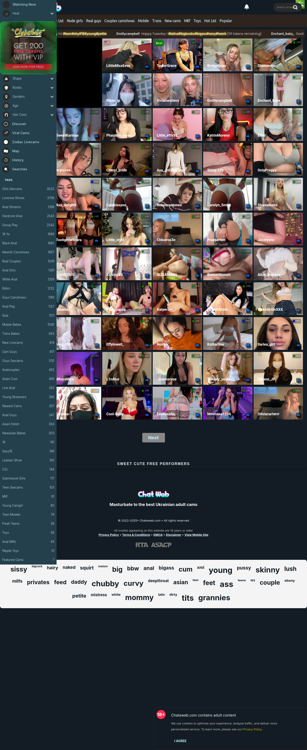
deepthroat (158, 581)
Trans (156, 21)
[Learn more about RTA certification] (142, 545)
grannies (214, 597)
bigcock (37, 566)
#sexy (227, 34)
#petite (118, 34)
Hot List (57, 21)
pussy (244, 568)
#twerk (237, 34)
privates (38, 582)
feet (209, 583)
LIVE (147, 42)
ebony (290, 580)
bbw (133, 568)
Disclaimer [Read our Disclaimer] (173, 534)
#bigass (217, 34)
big (117, 569)
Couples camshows (119, 21)
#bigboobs (203, 34)
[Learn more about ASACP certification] (161, 545)
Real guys (93, 21)
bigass (166, 568)
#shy (92, 34)
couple (270, 582)
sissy (18, 569)
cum (185, 569)
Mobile (143, 21)
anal (148, 568)
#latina (190, 34)
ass (226, 584)
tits (188, 598)
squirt (87, 568)
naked (69, 567)
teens (242, 580)
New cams (172, 21)
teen (195, 580)
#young (107, 34)
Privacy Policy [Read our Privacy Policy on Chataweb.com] (109, 534)
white (116, 594)
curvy (133, 583)
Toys (197, 21)
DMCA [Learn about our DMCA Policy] (157, 534)
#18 (98, 34)
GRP (97, 390)
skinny (268, 569)
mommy (139, 597)
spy (252, 580)
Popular (225, 21)
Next (153, 437)
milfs (17, 581)
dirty (173, 594)
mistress (99, 595)
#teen (84, 34)
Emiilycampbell (144, 34)
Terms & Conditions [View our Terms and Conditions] (136, 534)
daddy (79, 582)
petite (79, 596)
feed (60, 582)
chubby (105, 583)
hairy (52, 567)
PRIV (96, 181)
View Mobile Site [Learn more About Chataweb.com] (197, 534)
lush (290, 568)
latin (161, 594)
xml (200, 567)
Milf (187, 21)
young (221, 570)
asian (180, 582)
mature (103, 566)
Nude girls (75, 21)
